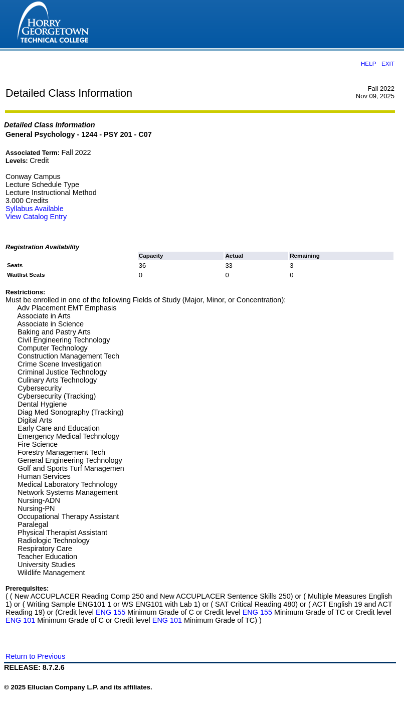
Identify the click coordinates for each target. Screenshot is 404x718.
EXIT (387, 63)
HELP (368, 63)
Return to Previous (35, 656)
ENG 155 (110, 612)
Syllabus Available (35, 209)
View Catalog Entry (36, 217)
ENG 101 (20, 620)
